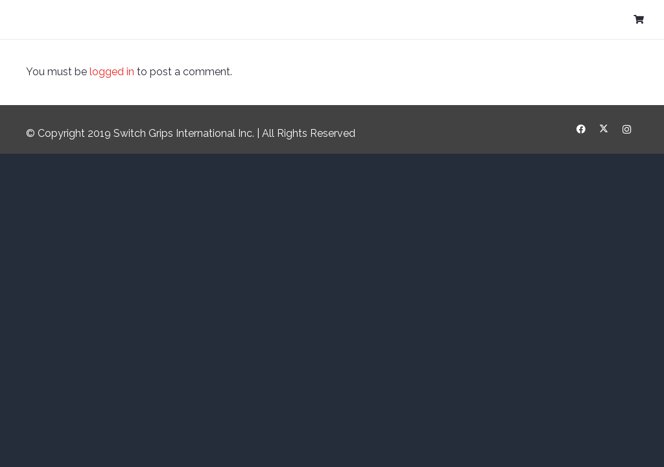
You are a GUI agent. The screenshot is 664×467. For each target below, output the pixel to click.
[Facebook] (581, 129)
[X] (604, 129)
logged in (111, 72)
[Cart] (638, 19)
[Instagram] (626, 129)
